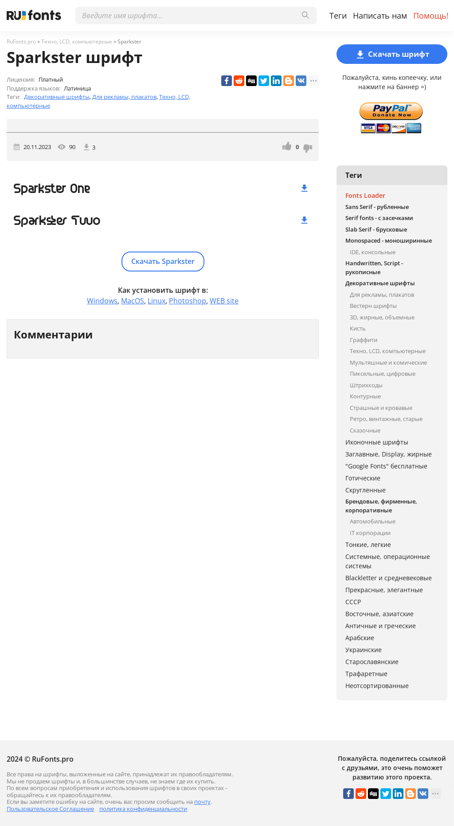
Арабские (359, 637)
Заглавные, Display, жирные (388, 454)
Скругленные (365, 490)
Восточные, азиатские (379, 614)
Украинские (363, 649)
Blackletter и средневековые (388, 578)
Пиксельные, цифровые (382, 374)
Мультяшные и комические (388, 362)
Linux (156, 301)
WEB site (224, 301)
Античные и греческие (380, 625)
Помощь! (431, 15)
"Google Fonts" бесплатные (386, 466)
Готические (362, 478)
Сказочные (365, 430)
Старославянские (372, 661)
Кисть (358, 328)
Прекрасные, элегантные (384, 590)
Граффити (363, 340)
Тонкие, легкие (368, 544)
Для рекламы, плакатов (124, 97)
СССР (353, 602)
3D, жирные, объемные (382, 317)
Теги (338, 15)
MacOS (132, 301)
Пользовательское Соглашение (50, 809)
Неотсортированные (377, 685)
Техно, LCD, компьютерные (388, 351)
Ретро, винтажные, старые (386, 419)
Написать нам (380, 15)
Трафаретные (366, 673)
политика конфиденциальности (143, 809)
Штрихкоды (366, 385)
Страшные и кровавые (381, 408)
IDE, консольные (372, 252)
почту (202, 802)
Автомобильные (372, 521)
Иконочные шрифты (376, 442)
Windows (102, 301)
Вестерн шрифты (373, 306)
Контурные (365, 396)
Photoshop (187, 301)
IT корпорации (370, 533)
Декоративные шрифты (57, 97)
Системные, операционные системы (387, 561)
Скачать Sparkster (163, 261)
